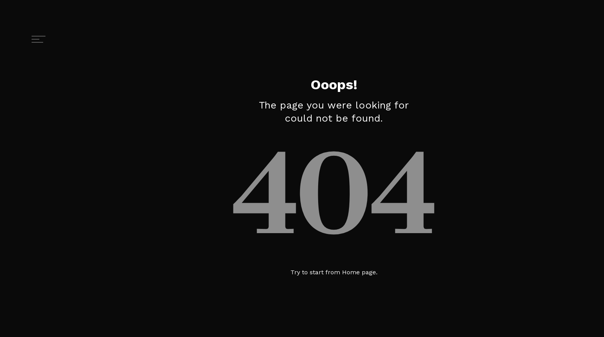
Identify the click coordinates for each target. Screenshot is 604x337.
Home (351, 272)
